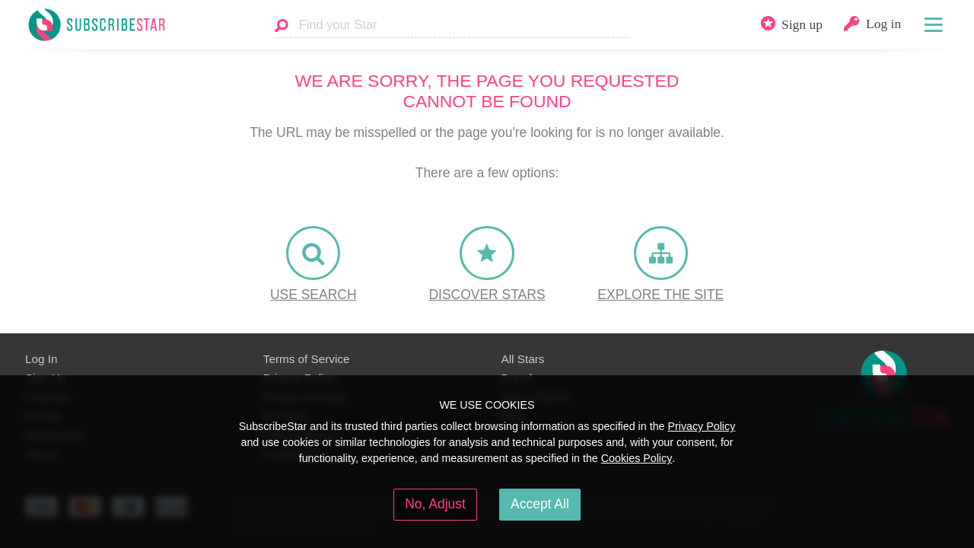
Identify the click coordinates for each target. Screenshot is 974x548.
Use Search (313, 294)
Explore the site (660, 294)
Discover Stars (486, 294)
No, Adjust (435, 503)
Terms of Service (306, 358)
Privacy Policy (701, 426)
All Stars (523, 358)
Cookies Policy (637, 458)
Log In (41, 358)
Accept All (540, 503)
